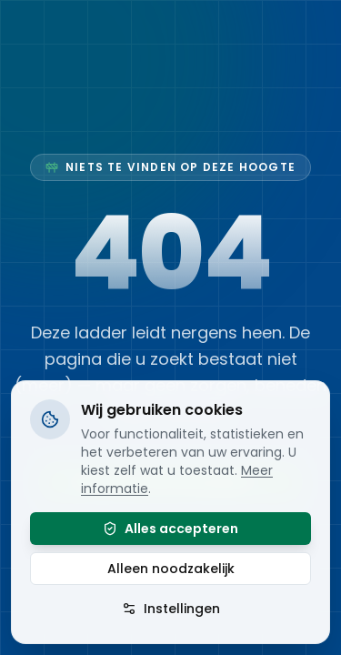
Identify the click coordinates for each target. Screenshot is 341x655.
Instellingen (171, 609)
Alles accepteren (170, 528)
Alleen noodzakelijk (171, 568)
